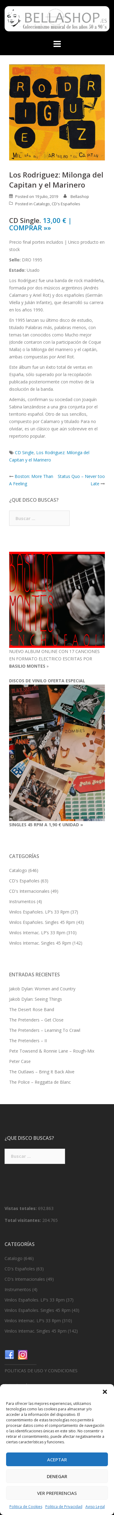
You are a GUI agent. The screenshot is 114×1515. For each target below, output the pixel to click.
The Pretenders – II (28, 1040)
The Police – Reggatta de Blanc (40, 1082)
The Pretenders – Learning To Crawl (44, 1030)
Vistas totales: (21, 1208)
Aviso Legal (95, 1506)
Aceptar (57, 1459)
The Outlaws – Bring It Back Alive (41, 1072)
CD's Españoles (66, 203)
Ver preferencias (57, 1493)
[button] (105, 1392)
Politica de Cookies (25, 1506)
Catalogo (41, 203)
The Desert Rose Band (31, 1009)
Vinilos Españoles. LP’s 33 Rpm (39, 912)
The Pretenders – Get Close (36, 1020)
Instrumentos (22, 901)
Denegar (57, 1476)
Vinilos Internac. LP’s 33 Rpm (37, 932)
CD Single (24, 452)
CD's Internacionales (29, 891)
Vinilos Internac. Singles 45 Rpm (40, 943)
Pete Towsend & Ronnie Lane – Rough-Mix (51, 1051)
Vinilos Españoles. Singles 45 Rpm (42, 922)
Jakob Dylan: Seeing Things (35, 999)
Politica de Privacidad (63, 1506)
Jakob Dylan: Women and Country (42, 989)
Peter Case (20, 1061)
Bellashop (80, 196)
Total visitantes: (23, 1220)
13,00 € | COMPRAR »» (40, 224)
